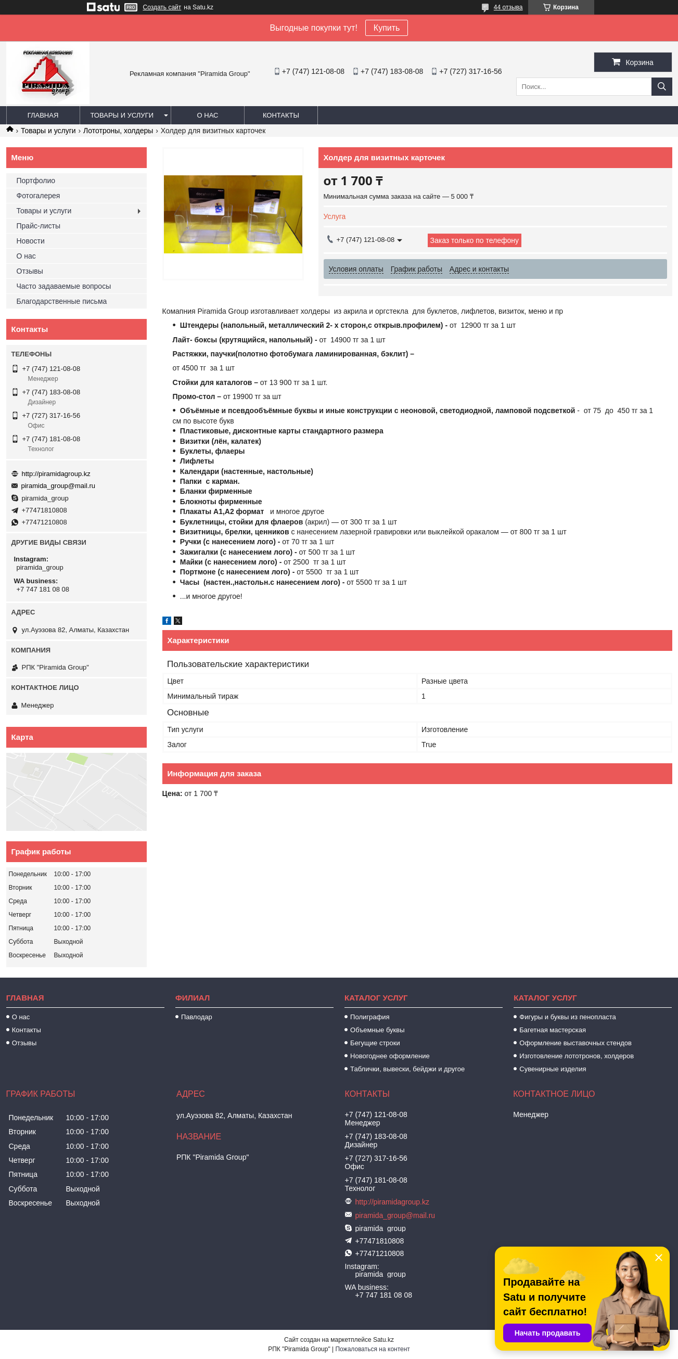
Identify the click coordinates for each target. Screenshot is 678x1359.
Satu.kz (383, 1339)
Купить (387, 27)
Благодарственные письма (62, 301)
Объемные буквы (377, 1030)
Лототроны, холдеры (118, 130)
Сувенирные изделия (552, 1069)
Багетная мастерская (552, 1030)
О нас (208, 115)
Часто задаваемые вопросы (64, 286)
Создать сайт (162, 7)
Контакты (281, 115)
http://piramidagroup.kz (56, 474)
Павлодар (196, 1017)
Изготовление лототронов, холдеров (576, 1056)
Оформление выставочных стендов (575, 1043)
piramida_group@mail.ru (58, 486)
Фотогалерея (38, 195)
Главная (43, 115)
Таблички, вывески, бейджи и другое (407, 1069)
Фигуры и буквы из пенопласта (567, 1017)
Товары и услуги (122, 115)
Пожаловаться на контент (372, 1349)
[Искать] (661, 87)
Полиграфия (369, 1017)
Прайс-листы (39, 226)
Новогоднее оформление (390, 1056)
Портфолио (36, 180)
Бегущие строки (375, 1043)
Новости (31, 241)
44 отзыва (508, 7)
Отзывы (30, 271)
